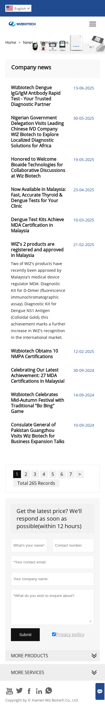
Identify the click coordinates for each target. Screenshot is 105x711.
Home (10, 42)
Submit (25, 634)
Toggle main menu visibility (93, 23)
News (28, 42)
